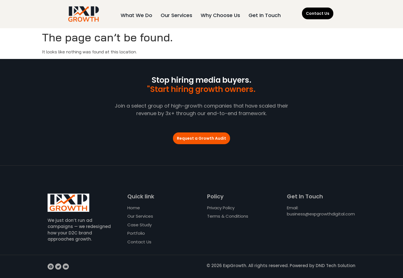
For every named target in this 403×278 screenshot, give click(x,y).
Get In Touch (265, 15)
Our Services (176, 15)
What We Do (136, 15)
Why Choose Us (220, 15)
